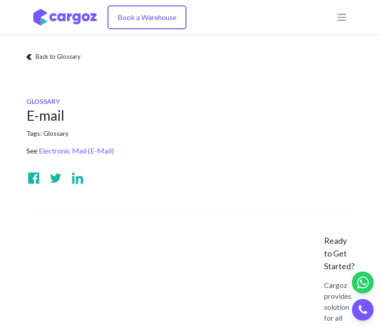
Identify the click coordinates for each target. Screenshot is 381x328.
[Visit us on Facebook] (33, 178)
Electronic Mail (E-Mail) (76, 150)
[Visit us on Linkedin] (77, 178)
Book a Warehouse (147, 17)
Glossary (55, 133)
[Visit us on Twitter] (55, 178)
